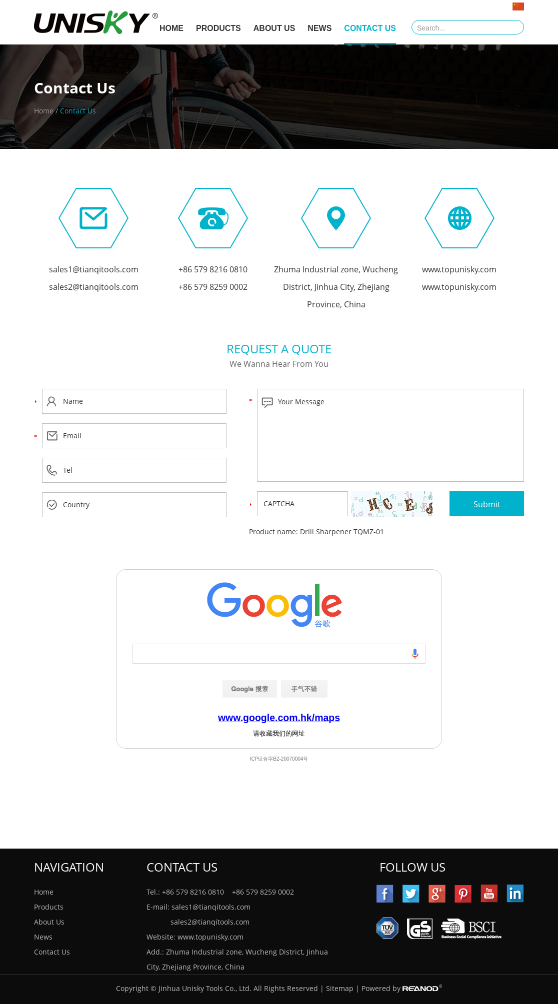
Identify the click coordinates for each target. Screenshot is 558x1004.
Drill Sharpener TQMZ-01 (342, 531)
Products (218, 28)
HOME (172, 28)
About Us (275, 28)
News (320, 28)
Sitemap (340, 988)
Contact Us (370, 28)
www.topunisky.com (459, 269)
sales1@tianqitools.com (93, 269)
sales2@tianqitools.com (93, 286)
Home (44, 110)
